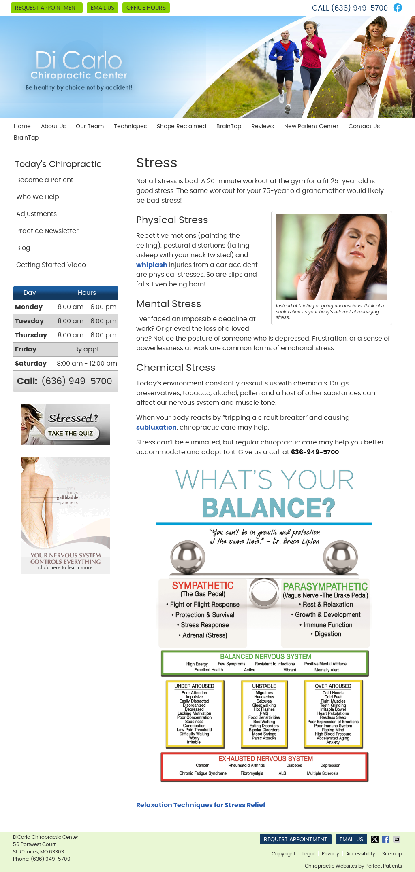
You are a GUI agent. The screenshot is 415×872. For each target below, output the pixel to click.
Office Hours (146, 8)
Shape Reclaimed (181, 126)
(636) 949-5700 (359, 8)
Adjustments (36, 214)
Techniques (130, 126)
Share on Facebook (386, 839)
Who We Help (37, 197)
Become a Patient (44, 180)
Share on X (375, 839)
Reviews (262, 126)
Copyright (283, 853)
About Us (53, 126)
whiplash (151, 265)
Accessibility (360, 853)
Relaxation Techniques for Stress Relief (200, 805)
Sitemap (392, 853)
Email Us (102, 8)
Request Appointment (47, 8)
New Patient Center (311, 126)
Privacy (330, 853)
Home (22, 126)
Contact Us (364, 126)
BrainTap (228, 126)
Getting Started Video (51, 265)
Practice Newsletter (47, 231)
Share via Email (397, 839)
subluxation (156, 427)
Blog (23, 248)
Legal (308, 853)
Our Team (90, 126)
